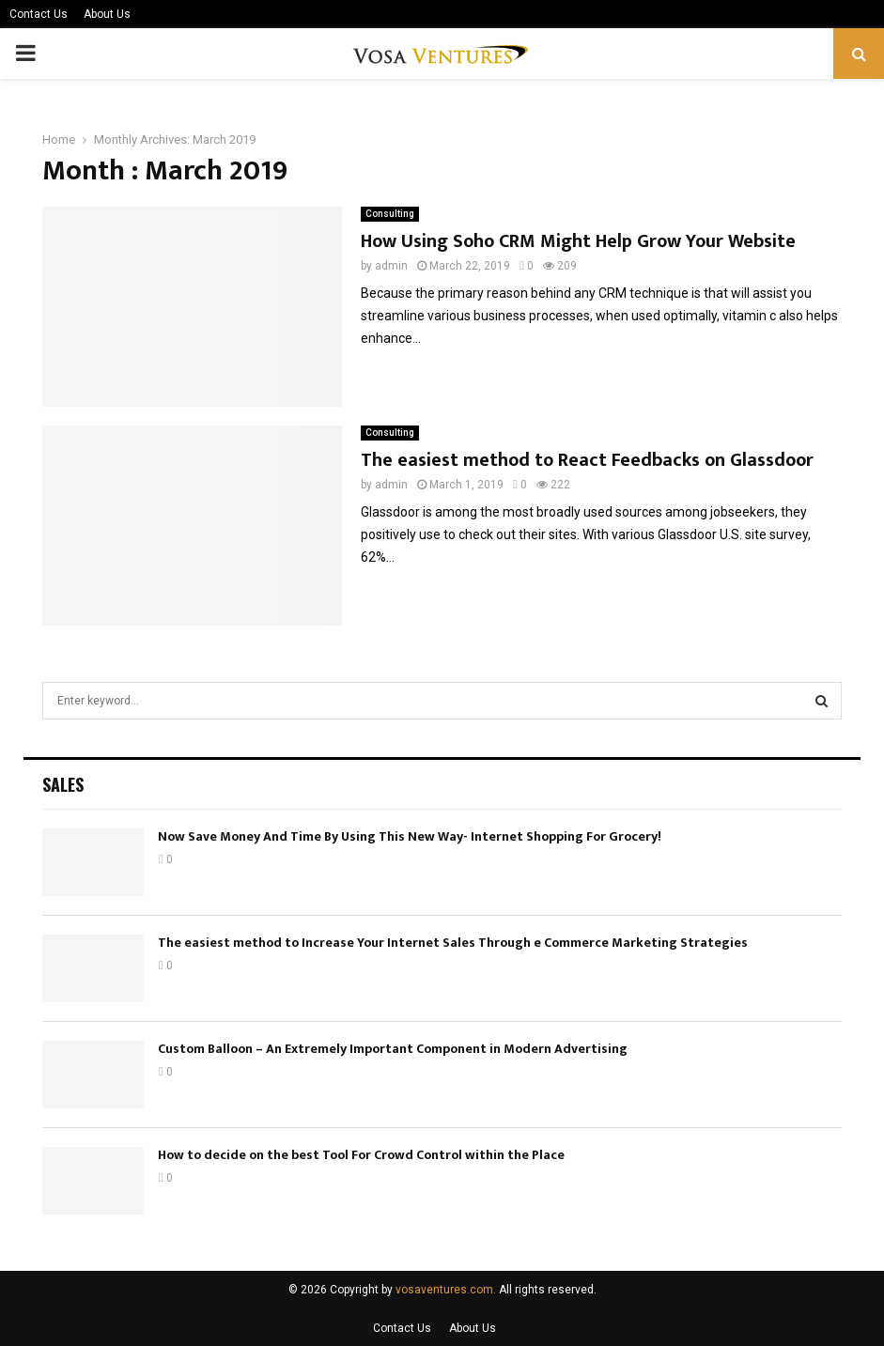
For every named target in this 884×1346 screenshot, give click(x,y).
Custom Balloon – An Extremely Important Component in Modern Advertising (393, 1049)
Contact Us (38, 14)
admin (391, 265)
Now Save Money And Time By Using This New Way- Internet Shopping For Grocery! (409, 836)
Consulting (389, 214)
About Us (107, 14)
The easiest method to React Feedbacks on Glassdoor (587, 460)
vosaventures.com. (445, 1289)
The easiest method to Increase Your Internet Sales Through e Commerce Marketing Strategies (453, 942)
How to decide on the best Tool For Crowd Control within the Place (361, 1155)
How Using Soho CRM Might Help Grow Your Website (578, 241)
